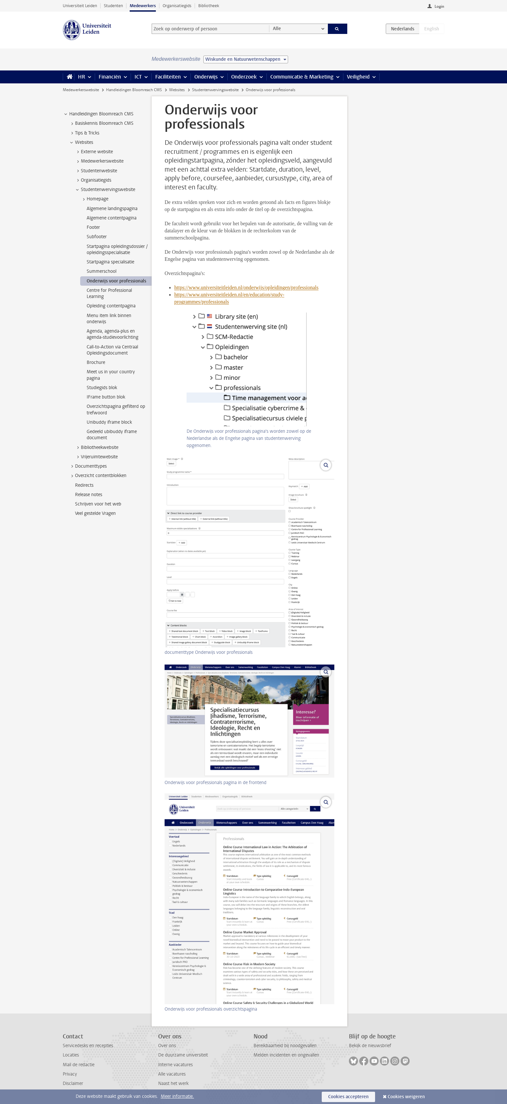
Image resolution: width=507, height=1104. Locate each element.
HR (81, 76)
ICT (138, 76)
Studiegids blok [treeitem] (102, 388)
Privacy (70, 1074)
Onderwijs (206, 76)
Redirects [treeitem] (84, 485)
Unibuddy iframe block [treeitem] (109, 422)
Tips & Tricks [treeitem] (84, 133)
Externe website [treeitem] (94, 152)
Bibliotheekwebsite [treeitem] (96, 447)
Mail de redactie (78, 1065)
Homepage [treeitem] (94, 199)
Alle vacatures (172, 1074)
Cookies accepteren (348, 1097)
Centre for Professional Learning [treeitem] (109, 293)
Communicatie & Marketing (301, 76)
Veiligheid (358, 76)
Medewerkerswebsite (81, 89)
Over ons (167, 1046)
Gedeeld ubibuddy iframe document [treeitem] (112, 435)
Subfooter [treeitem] (97, 237)
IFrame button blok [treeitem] (106, 397)
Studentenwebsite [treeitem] (96, 171)
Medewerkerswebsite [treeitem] (99, 161)
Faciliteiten (168, 76)
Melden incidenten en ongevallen (286, 1055)
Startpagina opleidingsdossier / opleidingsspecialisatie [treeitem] (117, 249)
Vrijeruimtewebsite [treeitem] (96, 457)
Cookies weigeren (406, 1097)
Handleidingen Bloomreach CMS (134, 89)
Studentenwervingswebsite (215, 89)
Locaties (71, 1055)
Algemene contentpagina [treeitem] (111, 218)
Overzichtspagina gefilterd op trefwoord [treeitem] (116, 409)
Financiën (110, 76)
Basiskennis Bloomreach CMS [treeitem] (101, 123)
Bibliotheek (208, 5)
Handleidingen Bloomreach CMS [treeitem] (98, 114)
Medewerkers (143, 5)
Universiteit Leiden (80, 5)
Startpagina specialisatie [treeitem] (110, 262)
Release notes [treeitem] (88, 495)
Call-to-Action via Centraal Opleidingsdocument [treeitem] (112, 350)
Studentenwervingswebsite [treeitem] (105, 189)
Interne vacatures (175, 1065)
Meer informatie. (177, 1096)
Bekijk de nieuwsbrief (370, 1046)
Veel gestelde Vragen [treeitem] (95, 513)
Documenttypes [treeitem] (88, 466)
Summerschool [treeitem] (101, 271)
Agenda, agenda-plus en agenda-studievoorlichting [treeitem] (112, 334)
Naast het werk (173, 1083)
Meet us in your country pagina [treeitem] (111, 375)
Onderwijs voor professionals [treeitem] (116, 281)
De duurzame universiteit (183, 1055)
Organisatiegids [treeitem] (93, 180)
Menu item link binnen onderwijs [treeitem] (109, 319)
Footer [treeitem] (93, 227)
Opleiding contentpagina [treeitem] (111, 306)
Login (439, 6)
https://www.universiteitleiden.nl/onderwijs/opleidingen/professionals (246, 287)
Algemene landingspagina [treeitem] (112, 209)
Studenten (113, 5)
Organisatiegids (177, 5)
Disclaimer (73, 1083)
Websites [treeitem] (81, 142)
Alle (277, 29)
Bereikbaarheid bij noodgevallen (285, 1046)
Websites (177, 89)
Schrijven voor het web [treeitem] (98, 504)
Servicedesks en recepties (88, 1046)
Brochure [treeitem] (96, 362)
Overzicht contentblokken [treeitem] (97, 475)
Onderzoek (244, 76)
